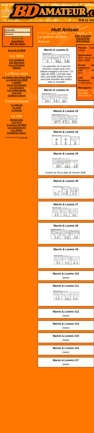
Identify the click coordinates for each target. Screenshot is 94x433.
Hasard (17, 67)
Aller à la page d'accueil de (83, 38)
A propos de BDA (17, 125)
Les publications (16, 90)
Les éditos (17, 130)
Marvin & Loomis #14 (66, 323)
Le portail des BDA (16, 80)
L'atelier (16, 82)
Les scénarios (17, 65)
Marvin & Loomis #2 (56, 90)
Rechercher (16, 120)
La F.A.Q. (17, 122)
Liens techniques (16, 85)
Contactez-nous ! (16, 133)
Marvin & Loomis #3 (66, 111)
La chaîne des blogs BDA (16, 77)
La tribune (16, 105)
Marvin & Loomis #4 (66, 131)
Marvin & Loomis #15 (66, 336)
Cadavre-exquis (17, 95)
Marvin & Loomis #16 (66, 348)
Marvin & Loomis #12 (66, 311)
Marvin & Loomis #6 (66, 181)
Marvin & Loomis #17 (66, 360)
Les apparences (17, 127)
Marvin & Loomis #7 (66, 204)
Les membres (17, 60)
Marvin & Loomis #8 (66, 225)
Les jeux (16, 93)
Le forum (17, 110)
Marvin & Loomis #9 (66, 249)
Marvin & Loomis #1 (56, 49)
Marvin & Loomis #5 (66, 153)
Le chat (17, 107)
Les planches (16, 62)
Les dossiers (16, 87)
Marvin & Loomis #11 (66, 285)
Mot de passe (17, 44)
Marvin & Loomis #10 (66, 273)
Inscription (18, 41)
